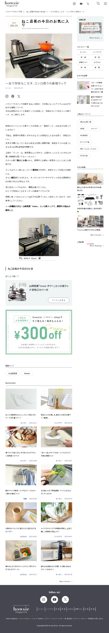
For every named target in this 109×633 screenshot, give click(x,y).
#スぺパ (94, 129)
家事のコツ (83, 62)
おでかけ (23, 536)
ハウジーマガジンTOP (13, 12)
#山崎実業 (12, 373)
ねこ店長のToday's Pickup (35, 12)
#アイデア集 (84, 142)
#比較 (82, 129)
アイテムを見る (58, 300)
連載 (98, 67)
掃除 (98, 57)
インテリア (58, 423)
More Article (65, 581)
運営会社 (70, 618)
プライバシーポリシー (80, 618)
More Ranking (96, 246)
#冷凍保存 (84, 135)
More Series (95, 38)
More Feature (96, 235)
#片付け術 (84, 156)
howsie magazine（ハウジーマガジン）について (22, 618)
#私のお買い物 (85, 122)
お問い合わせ (98, 618)
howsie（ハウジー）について (47, 618)
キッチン (8, 88)
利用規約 (91, 618)
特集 (84, 67)
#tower (27, 373)
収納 (25, 499)
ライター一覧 (62, 618)
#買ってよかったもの (88, 149)
